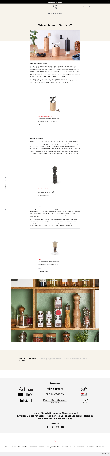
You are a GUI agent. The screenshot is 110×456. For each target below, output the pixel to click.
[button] (54, 447)
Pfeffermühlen (54, 148)
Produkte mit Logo (90, 446)
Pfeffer (46, 141)
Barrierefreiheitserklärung (67, 446)
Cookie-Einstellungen (100, 446)
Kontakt (6, 446)
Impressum (41, 446)
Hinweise (47, 446)
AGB (19, 446)
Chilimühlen (50, 219)
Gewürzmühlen (39, 80)
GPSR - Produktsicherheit (79, 446)
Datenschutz (24, 446)
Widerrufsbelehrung (33, 446)
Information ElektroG (55, 446)
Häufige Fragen (13, 446)
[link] (85, 6)
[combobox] (100, 6)
